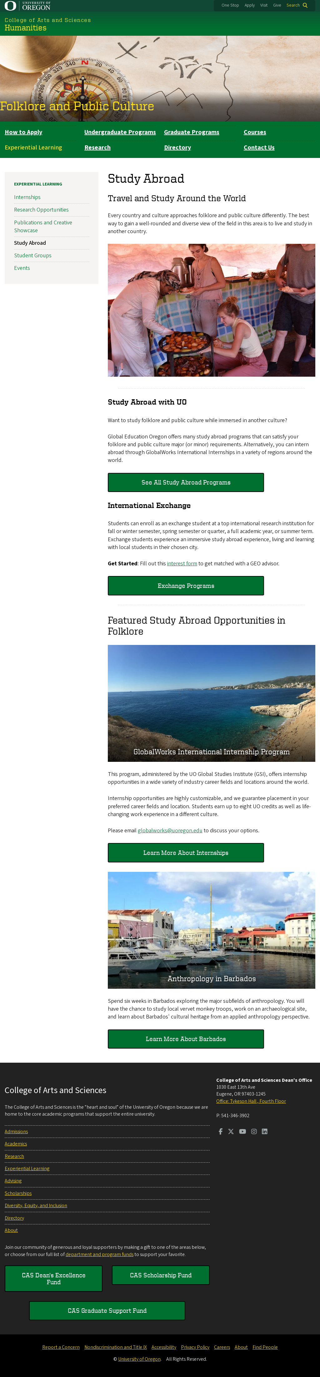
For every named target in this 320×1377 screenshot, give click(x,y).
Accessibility (164, 1347)
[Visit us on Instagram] (254, 1132)
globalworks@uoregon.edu (170, 831)
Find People (265, 1347)
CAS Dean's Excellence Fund (54, 1278)
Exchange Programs (186, 585)
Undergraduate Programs (120, 132)
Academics (16, 1143)
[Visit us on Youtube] (243, 1132)
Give (277, 5)
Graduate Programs (191, 132)
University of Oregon (139, 1359)
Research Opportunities (41, 210)
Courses (255, 132)
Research (97, 147)
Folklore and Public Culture (77, 106)
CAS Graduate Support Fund (107, 1310)
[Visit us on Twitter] (231, 1132)
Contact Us (259, 147)
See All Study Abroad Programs (186, 482)
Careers (222, 1347)
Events (22, 268)
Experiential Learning (33, 147)
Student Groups (33, 255)
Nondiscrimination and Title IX (115, 1347)
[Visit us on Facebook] (220, 1132)
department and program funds (99, 1254)
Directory (177, 147)
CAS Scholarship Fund (161, 1275)
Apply (250, 5)
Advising (13, 1180)
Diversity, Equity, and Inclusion (36, 1205)
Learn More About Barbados (186, 1038)
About (11, 1230)
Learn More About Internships (185, 852)
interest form (182, 564)
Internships (27, 197)
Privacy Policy (195, 1347)
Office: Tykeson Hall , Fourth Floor (251, 1101)
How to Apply (23, 132)
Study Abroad (30, 243)
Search (293, 5)
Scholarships (18, 1193)
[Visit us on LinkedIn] (264, 1132)
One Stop (230, 5)
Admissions (16, 1131)
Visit (264, 5)
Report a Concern (61, 1347)
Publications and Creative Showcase (43, 226)
